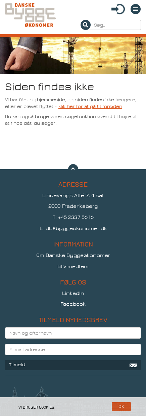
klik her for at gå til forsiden (90, 106)
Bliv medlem (73, 266)
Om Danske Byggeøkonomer (73, 255)
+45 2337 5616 (76, 217)
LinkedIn (73, 293)
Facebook (73, 304)
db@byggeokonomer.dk (76, 228)
